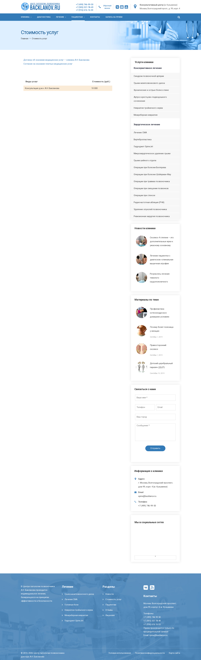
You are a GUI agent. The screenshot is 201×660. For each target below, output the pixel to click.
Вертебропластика (142, 139)
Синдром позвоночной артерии (149, 76)
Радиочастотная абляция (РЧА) (149, 202)
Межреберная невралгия (145, 115)
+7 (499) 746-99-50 (84, 4)
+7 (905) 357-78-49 (84, 7)
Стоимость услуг (113, 599)
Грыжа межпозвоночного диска (79, 594)
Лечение (60, 17)
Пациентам (77, 17)
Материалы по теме (147, 299)
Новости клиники (145, 228)
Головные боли (71, 605)
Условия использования (119, 653)
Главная (24, 38)
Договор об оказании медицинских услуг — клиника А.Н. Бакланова (56, 60)
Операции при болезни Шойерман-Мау (152, 174)
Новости (109, 594)
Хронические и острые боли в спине (151, 90)
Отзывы (109, 610)
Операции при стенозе (144, 195)
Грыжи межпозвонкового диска (149, 83)
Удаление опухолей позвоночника (150, 209)
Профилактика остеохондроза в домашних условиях (159, 313)
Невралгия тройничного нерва (148, 108)
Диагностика (44, 17)
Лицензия (110, 615)
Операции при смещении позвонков (151, 188)
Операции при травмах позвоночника (152, 181)
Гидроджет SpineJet (143, 146)
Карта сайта (174, 653)
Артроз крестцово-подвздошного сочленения (150, 99)
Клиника (25, 17)
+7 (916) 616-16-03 (84, 10)
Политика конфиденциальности (150, 653)
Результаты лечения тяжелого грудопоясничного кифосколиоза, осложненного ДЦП (152, 282)
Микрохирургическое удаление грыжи (152, 153)
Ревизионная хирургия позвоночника (152, 216)
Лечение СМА (140, 132)
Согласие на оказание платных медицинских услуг (47, 64)
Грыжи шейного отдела (145, 160)
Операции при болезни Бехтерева (150, 167)
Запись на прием (113, 17)
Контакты (95, 17)
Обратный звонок (107, 7)
